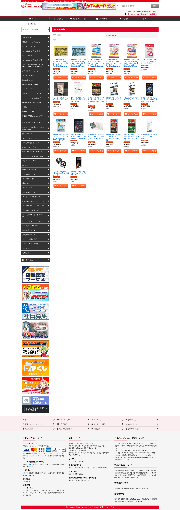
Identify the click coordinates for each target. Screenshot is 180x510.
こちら (29, 464)
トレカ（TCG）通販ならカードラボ (101, 507)
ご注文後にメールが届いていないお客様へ (141, 14)
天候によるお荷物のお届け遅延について (142, 11)
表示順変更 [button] (111, 35)
